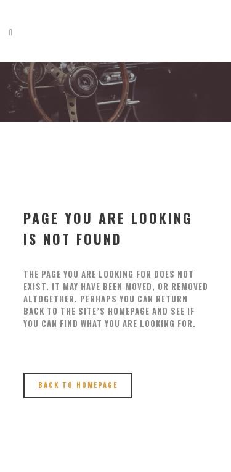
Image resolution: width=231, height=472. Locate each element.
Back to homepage (78, 385)
